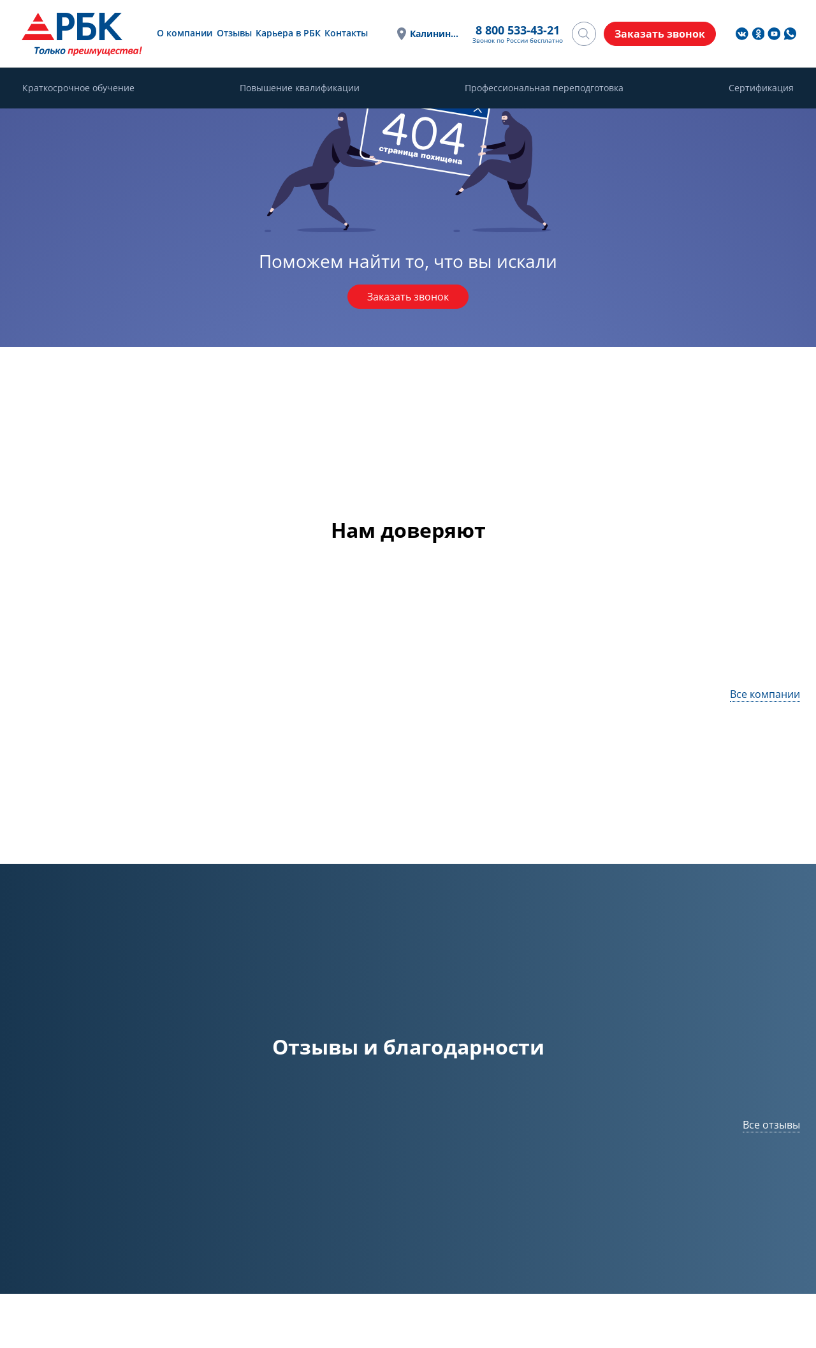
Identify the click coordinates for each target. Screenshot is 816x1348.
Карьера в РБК (288, 33)
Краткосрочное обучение (78, 88)
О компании (184, 33)
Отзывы (234, 33)
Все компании (765, 694)
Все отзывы (771, 1125)
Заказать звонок (408, 297)
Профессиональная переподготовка (544, 88)
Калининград (435, 33)
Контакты (346, 33)
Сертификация (761, 88)
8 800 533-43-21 (518, 30)
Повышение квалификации (300, 88)
